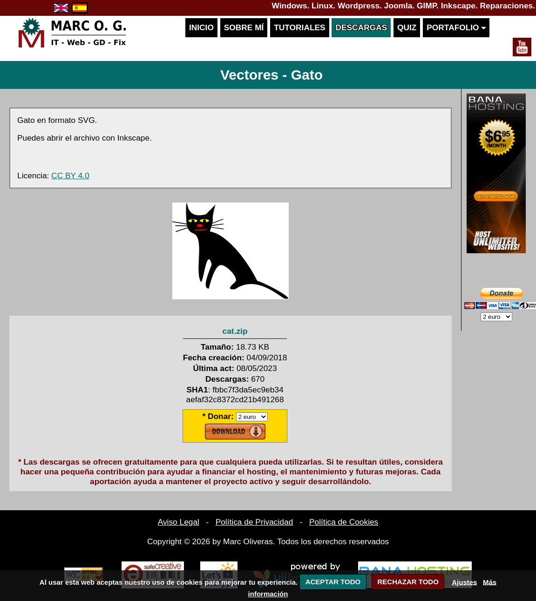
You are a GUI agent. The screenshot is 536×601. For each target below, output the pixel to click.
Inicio (201, 27)
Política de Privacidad (254, 522)
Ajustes (464, 582)
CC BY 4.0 (70, 175)
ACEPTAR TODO (333, 582)
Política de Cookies (343, 522)
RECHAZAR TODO (407, 582)
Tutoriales (299, 27)
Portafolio (456, 27)
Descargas (361, 27)
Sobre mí (244, 27)
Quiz (406, 27)
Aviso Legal (178, 522)
